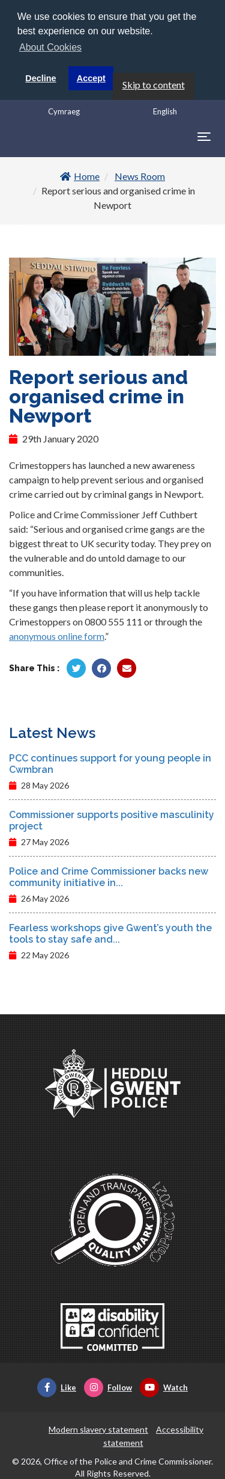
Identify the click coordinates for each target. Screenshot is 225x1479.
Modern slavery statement (98, 1429)
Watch (164, 1387)
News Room (140, 176)
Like (56, 1387)
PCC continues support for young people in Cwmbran (110, 763)
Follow (108, 1387)
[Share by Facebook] (101, 668)
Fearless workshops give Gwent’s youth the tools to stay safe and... (110, 933)
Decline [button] (40, 78)
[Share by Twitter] (76, 668)
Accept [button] (91, 78)
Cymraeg (64, 111)
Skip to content (153, 84)
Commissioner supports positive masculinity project (111, 820)
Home (80, 176)
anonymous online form (56, 636)
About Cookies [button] (50, 47)
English (165, 111)
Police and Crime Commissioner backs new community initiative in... (108, 877)
